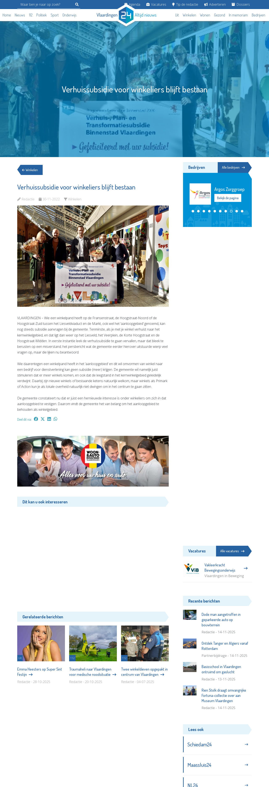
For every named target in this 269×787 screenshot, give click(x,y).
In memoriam (238, 15)
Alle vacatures (232, 551)
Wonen (205, 15)
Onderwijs (69, 15)
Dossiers (241, 4)
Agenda (132, 4)
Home (7, 15)
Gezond (219, 15)
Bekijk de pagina (228, 198)
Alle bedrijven (232, 167)
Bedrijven (258, 15)
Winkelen (189, 15)
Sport (55, 15)
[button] (193, 211)
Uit (177, 15)
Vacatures (156, 4)
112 (31, 15)
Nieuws (20, 15)
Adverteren (215, 4)
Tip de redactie (185, 4)
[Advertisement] (93, 556)
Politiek (41, 15)
